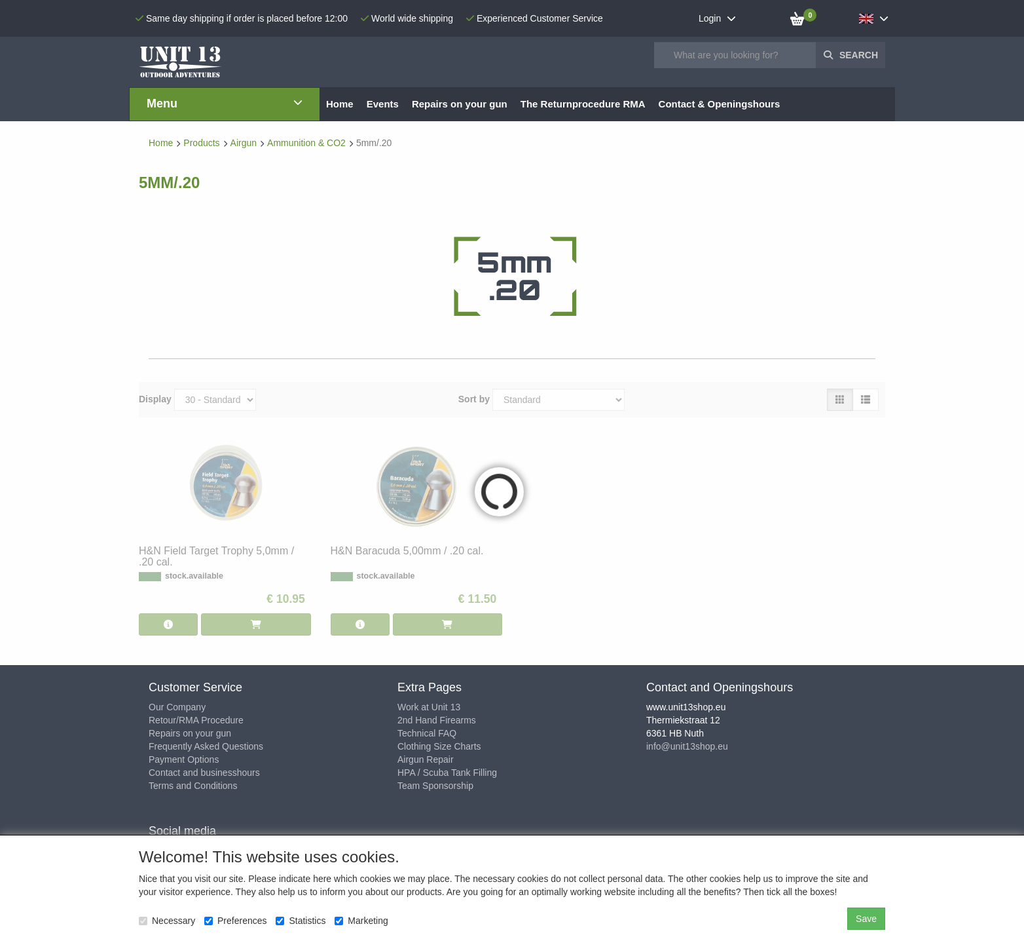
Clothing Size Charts (439, 746)
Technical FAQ (426, 733)
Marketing (361, 920)
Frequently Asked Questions (206, 746)
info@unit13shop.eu (687, 746)
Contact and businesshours (204, 772)
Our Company (177, 707)
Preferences (235, 920)
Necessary (167, 920)
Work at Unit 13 (428, 707)
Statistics (300, 920)
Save (866, 918)
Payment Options (184, 759)
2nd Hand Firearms (436, 720)
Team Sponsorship (435, 785)
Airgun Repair (425, 759)
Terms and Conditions (193, 785)
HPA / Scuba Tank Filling (447, 772)
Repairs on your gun (190, 733)
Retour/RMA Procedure (196, 720)
